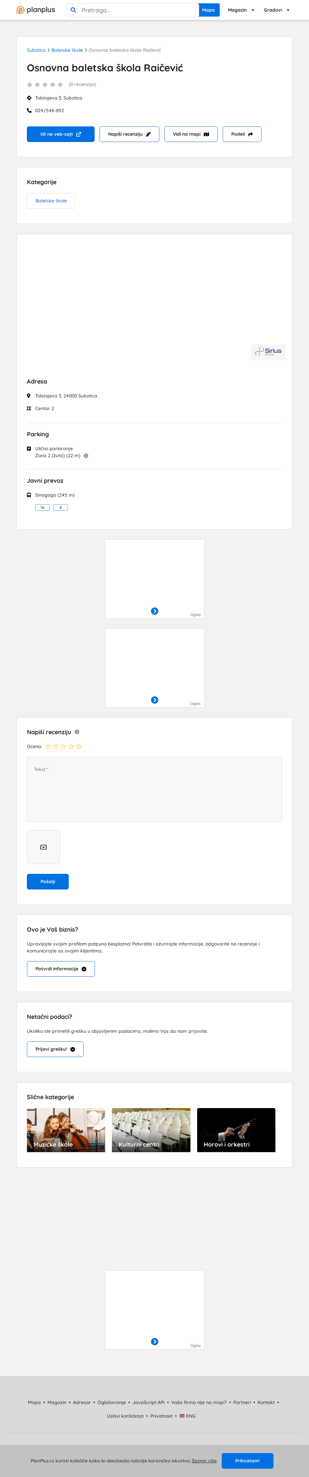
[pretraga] (73, 10)
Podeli (242, 134)
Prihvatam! (247, 1461)
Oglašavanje (112, 1402)
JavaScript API (148, 1402)
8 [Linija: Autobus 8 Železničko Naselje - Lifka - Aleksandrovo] (60, 507)
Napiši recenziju (129, 134)
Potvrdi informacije (61, 969)
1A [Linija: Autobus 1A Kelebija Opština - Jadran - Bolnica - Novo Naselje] (42, 507)
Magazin (237, 10)
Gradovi (273, 10)
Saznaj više (204, 1461)
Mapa (208, 10)
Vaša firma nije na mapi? (199, 1402)
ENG (187, 1416)
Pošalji (47, 881)
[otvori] (154, 611)
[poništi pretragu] (192, 10)
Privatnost (161, 1416)
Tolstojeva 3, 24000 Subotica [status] (66, 396)
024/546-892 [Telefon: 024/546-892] (49, 110)
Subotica (36, 50)
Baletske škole (67, 50)
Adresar (82, 1402)
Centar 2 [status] (44, 408)
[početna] (36, 10)
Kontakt (266, 1402)
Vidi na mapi (191, 134)
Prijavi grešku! (55, 1049)
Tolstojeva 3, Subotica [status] (58, 98)
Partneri (242, 1402)
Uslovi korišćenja (125, 1416)
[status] (154, 88)
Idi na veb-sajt (60, 134)
